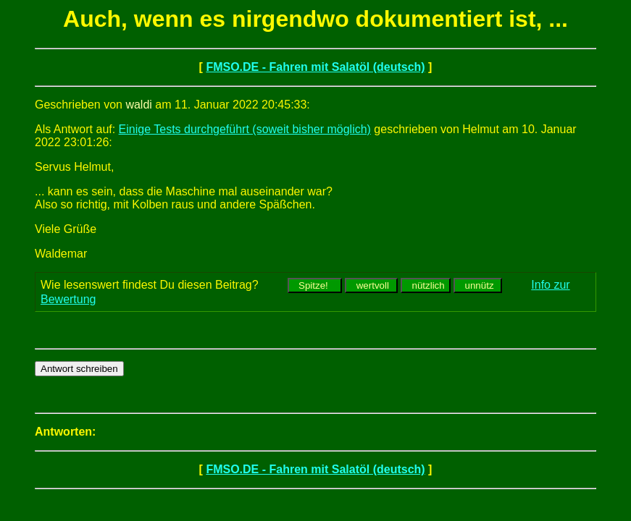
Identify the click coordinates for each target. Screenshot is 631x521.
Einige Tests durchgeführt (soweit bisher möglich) (245, 129)
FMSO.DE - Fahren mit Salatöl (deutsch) (315, 67)
